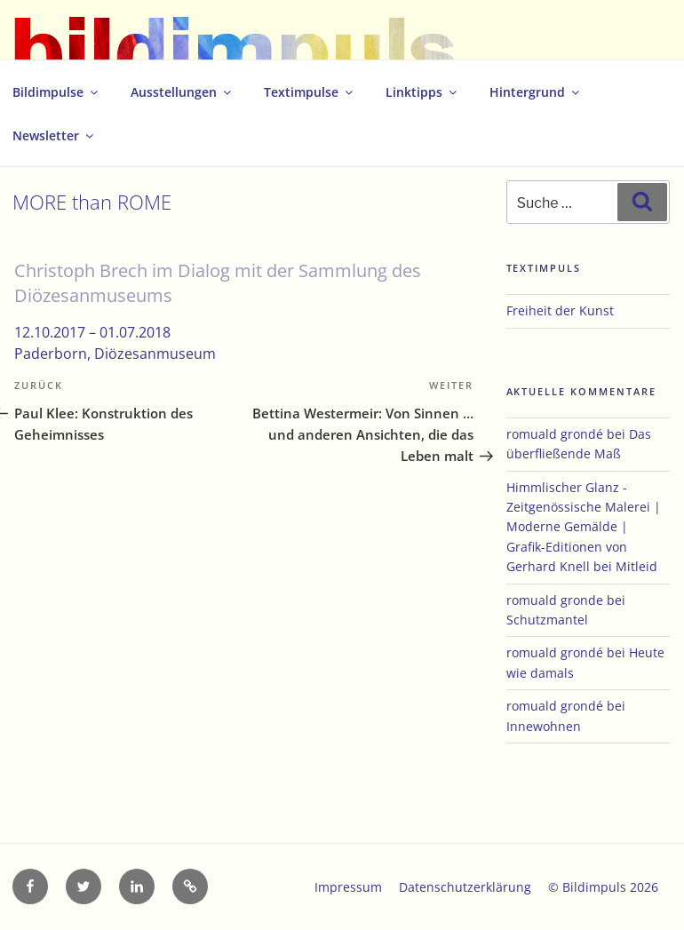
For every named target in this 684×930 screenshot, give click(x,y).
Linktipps (422, 91)
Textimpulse (309, 91)
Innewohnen (543, 726)
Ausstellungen (182, 91)
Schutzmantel (547, 619)
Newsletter (54, 135)
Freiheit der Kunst (560, 310)
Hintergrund (535, 91)
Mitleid (636, 566)
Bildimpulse (56, 91)
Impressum (348, 886)
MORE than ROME (91, 202)
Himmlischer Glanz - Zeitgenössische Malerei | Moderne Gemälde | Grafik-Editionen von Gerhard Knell (583, 527)
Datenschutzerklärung (465, 886)
